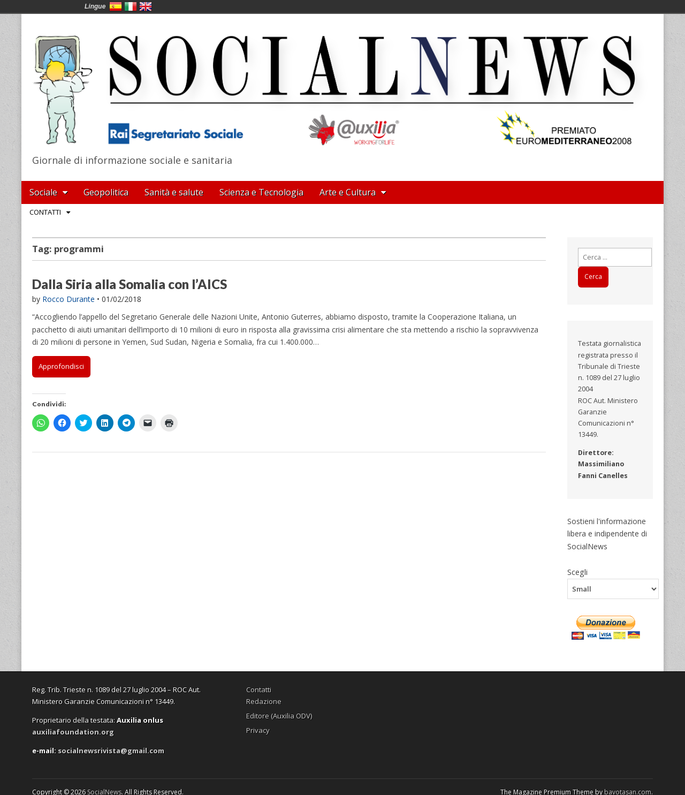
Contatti (45, 212)
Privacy (258, 730)
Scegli (577, 571)
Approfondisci (61, 366)
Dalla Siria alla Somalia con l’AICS (129, 284)
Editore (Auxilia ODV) (279, 716)
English (145, 6)
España (115, 6)
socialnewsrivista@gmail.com (111, 750)
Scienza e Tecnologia (261, 192)
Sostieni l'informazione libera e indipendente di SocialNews (607, 533)
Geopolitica (105, 192)
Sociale (43, 192)
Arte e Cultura (347, 192)
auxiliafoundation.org (73, 732)
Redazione (263, 701)
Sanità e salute (173, 192)
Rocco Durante (68, 299)
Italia (130, 6)
